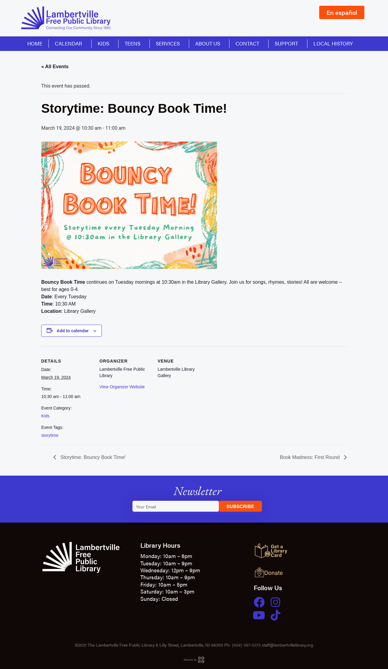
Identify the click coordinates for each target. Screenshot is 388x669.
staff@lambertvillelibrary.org (287, 645)
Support (288, 43)
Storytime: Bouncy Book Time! (92, 457)
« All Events (55, 66)
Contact (249, 43)
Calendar (70, 43)
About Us (209, 43)
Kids (105, 43)
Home (34, 43)
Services (169, 43)
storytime (50, 435)
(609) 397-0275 (246, 645)
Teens (134, 43)
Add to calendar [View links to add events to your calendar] (73, 330)
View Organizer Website (122, 386)
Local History (333, 43)
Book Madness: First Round (310, 457)
